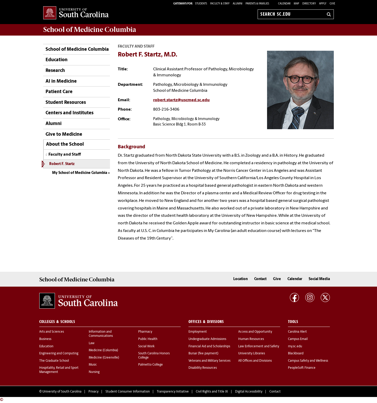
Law (92, 343)
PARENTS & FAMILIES (257, 3)
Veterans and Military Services (209, 360)
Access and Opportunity (255, 331)
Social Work (146, 346)
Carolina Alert (297, 331)
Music (93, 364)
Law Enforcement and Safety (258, 346)
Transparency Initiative (173, 391)
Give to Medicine (64, 134)
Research (55, 70)
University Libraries (251, 353)
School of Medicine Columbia (89, 29)
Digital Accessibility (248, 391)
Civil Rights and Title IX (212, 391)
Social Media (319, 279)
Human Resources (251, 339)
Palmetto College (150, 364)
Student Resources (66, 102)
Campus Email (298, 339)
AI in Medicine (61, 81)
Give (332, 3)
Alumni (54, 123)
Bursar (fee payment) (203, 353)
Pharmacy (145, 331)
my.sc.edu (295, 346)
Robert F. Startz (62, 164)
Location (240, 279)
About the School (65, 144)
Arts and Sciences (51, 331)
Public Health (147, 339)
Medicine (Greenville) (104, 357)
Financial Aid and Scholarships (209, 346)
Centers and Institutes (69, 113)
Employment (197, 331)
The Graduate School (54, 360)
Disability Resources (202, 368)
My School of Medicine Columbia (79, 173)
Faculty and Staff (64, 154)
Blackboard (295, 353)
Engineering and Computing (58, 353)
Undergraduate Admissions (207, 339)
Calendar (284, 3)
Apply (322, 3)
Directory (309, 3)
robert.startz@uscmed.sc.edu (181, 100)
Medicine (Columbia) (103, 350)
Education (57, 60)
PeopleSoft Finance (301, 368)
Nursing (94, 372)
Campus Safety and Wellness (308, 360)
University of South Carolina (61, 391)
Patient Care (59, 91)
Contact (260, 279)
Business (45, 339)
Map (296, 3)
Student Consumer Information (128, 391)
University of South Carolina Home (76, 13)
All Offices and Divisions (255, 360)
